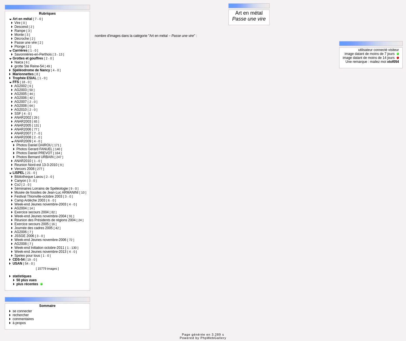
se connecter (22, 311)
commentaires (23, 319)
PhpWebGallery (213, 338)
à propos (19, 323)
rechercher (21, 315)
